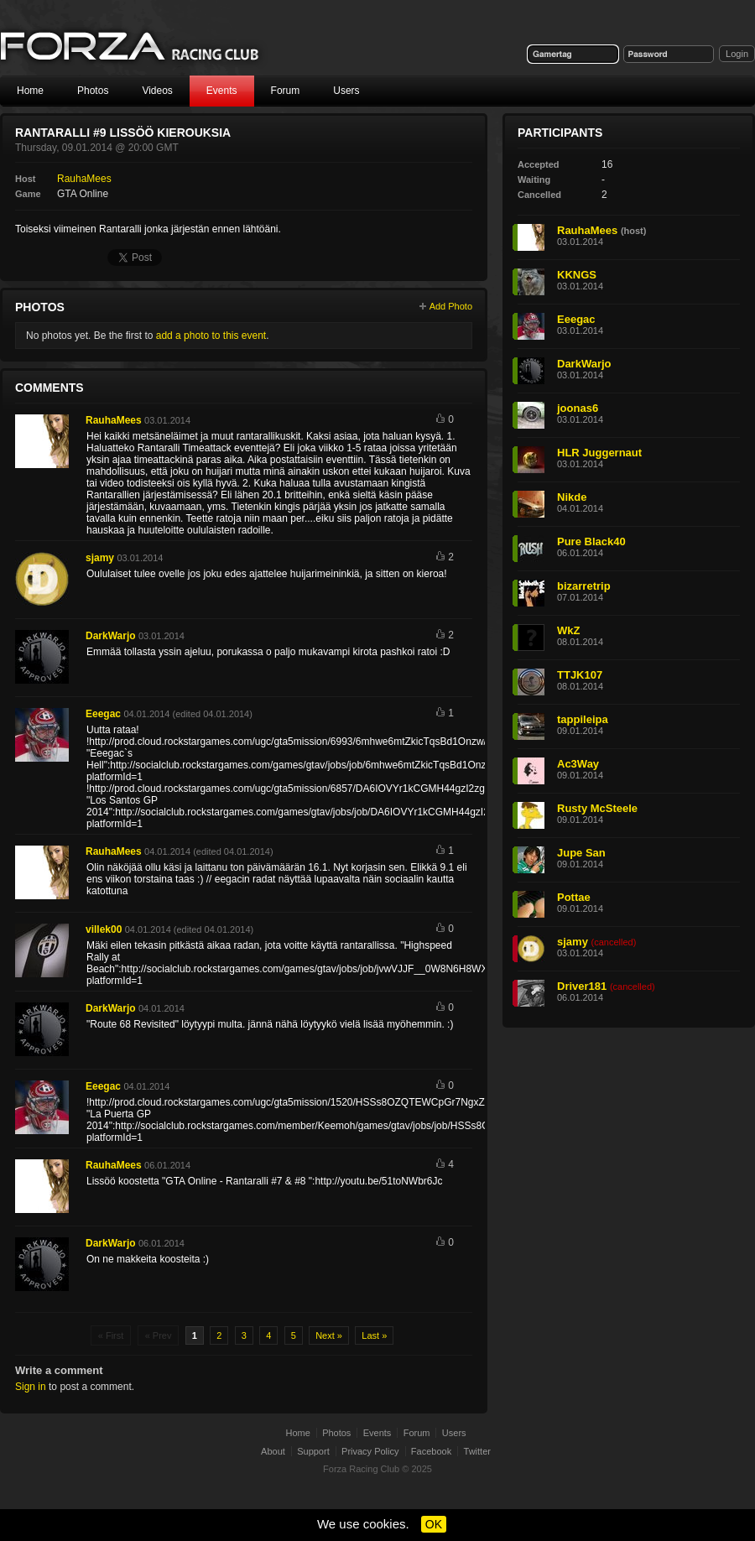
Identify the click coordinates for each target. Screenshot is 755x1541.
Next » (328, 1335)
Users (346, 90)
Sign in (30, 1387)
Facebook (431, 1451)
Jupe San (581, 852)
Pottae (574, 897)
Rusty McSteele (597, 808)
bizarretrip (584, 586)
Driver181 (582, 986)
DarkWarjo (111, 636)
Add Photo (451, 306)
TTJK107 (579, 675)
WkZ (568, 630)
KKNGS (576, 274)
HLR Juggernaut (599, 452)
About (273, 1451)
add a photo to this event (211, 335)
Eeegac (103, 714)
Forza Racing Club (361, 1469)
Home (30, 90)
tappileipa (582, 719)
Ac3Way (578, 763)
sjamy (100, 558)
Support (313, 1451)
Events (221, 90)
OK (433, 1524)
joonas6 (577, 408)
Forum (285, 90)
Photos (92, 90)
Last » (374, 1335)
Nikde (571, 497)
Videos (157, 90)
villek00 (104, 929)
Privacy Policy (369, 1451)
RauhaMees (84, 179)
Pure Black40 (591, 541)
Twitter (477, 1451)
